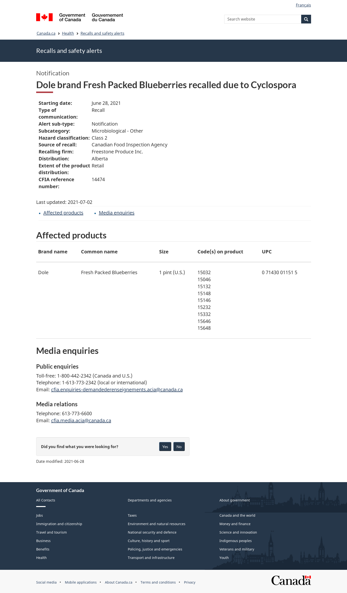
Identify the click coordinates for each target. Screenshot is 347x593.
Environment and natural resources (156, 524)
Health (68, 33)
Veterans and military (236, 549)
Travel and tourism (51, 532)
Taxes (132, 515)
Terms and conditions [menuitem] (158, 582)
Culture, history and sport (149, 540)
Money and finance (235, 524)
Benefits (42, 549)
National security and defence (152, 532)
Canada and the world (237, 515)
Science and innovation (238, 532)
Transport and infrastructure (151, 557)
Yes (165, 446)
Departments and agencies (150, 500)
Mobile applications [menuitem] (81, 582)
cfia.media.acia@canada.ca (81, 420)
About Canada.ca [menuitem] (118, 582)
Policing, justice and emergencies (155, 549)
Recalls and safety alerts (102, 33)
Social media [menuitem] (46, 582)
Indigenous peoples (235, 540)
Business (43, 540)
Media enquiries (117, 212)
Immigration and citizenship (59, 524)
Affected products (63, 212)
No (179, 446)
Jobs (39, 515)
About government (234, 500)
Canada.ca (46, 33)
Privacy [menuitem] (189, 582)
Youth (224, 557)
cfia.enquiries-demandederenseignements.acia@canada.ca (117, 389)
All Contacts (45, 500)
